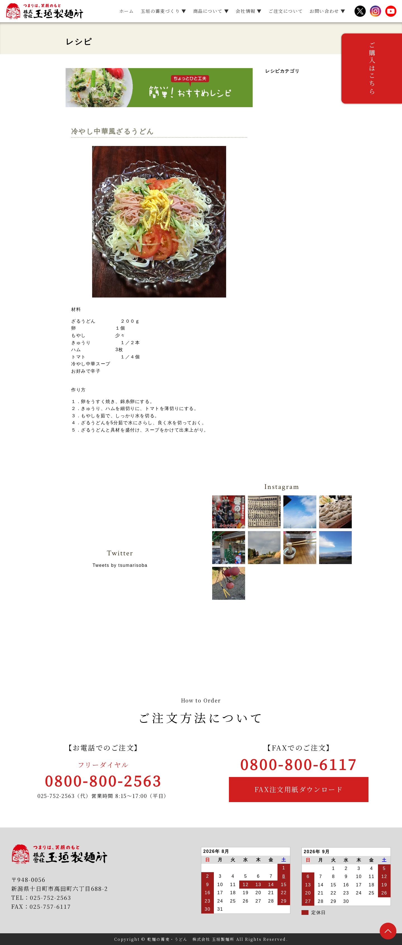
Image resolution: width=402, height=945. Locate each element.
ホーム (126, 11)
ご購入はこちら (394, 72)
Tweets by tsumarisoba (119, 565)
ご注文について (286, 11)
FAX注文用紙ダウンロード (298, 789)
